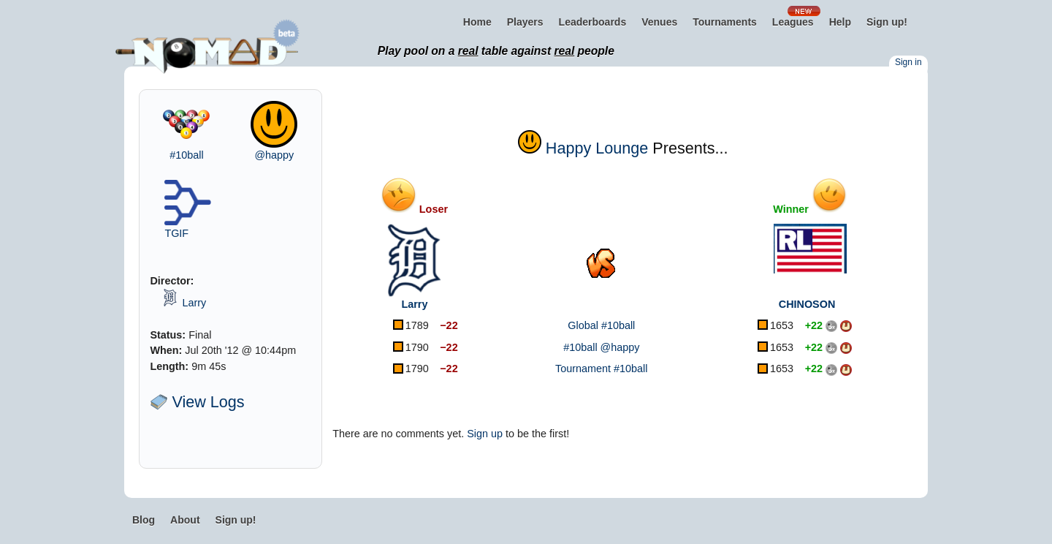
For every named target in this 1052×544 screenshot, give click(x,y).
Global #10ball (601, 325)
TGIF (176, 233)
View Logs (197, 402)
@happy (274, 155)
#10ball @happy (601, 347)
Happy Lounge (597, 148)
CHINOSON (807, 304)
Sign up (485, 433)
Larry (194, 303)
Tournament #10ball (601, 368)
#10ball (186, 155)
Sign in (908, 62)
